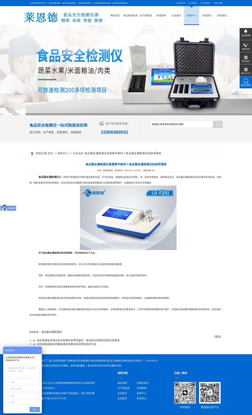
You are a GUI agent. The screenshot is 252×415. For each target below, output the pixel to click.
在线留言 (207, 15)
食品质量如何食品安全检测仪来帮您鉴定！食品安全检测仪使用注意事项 (78, 340)
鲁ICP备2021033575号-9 (53, 398)
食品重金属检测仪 (51, 332)
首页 (50, 153)
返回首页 (181, 3)
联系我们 (193, 3)
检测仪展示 (143, 383)
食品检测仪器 (130, 15)
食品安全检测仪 (81, 360)
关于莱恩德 (146, 15)
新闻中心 (191, 15)
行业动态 (78, 153)
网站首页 (115, 15)
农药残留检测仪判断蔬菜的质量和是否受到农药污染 (66, 344)
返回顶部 (122, 383)
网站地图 (206, 3)
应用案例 (161, 15)
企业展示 (176, 15)
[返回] (217, 336)
